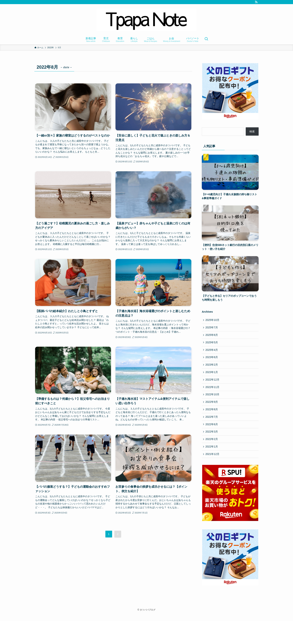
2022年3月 (212, 436)
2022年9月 (212, 405)
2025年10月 (213, 320)
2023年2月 (212, 366)
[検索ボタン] (206, 39)
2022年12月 (213, 382)
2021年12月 (213, 460)
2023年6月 (212, 359)
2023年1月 (212, 374)
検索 (252, 131)
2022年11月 (213, 390)
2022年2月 (212, 444)
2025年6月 (212, 335)
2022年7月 (212, 421)
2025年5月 (212, 343)
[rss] (256, 2)
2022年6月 (212, 428)
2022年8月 (212, 413)
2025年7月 (212, 327)
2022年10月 (213, 397)
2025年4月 (212, 351)
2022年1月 (212, 452)
